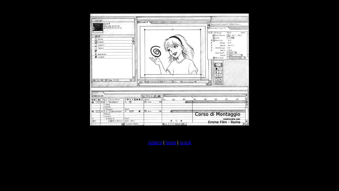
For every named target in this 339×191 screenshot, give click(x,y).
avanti (185, 142)
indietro (155, 142)
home (171, 142)
